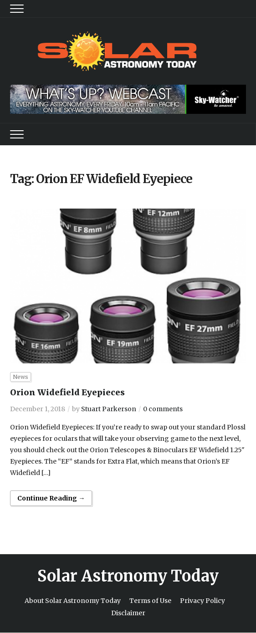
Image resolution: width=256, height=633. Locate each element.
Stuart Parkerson (108, 409)
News (20, 376)
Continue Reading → (51, 498)
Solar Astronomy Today (128, 576)
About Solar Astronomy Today (73, 601)
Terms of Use (150, 601)
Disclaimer (128, 613)
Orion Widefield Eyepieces (67, 392)
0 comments (163, 409)
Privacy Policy (202, 601)
